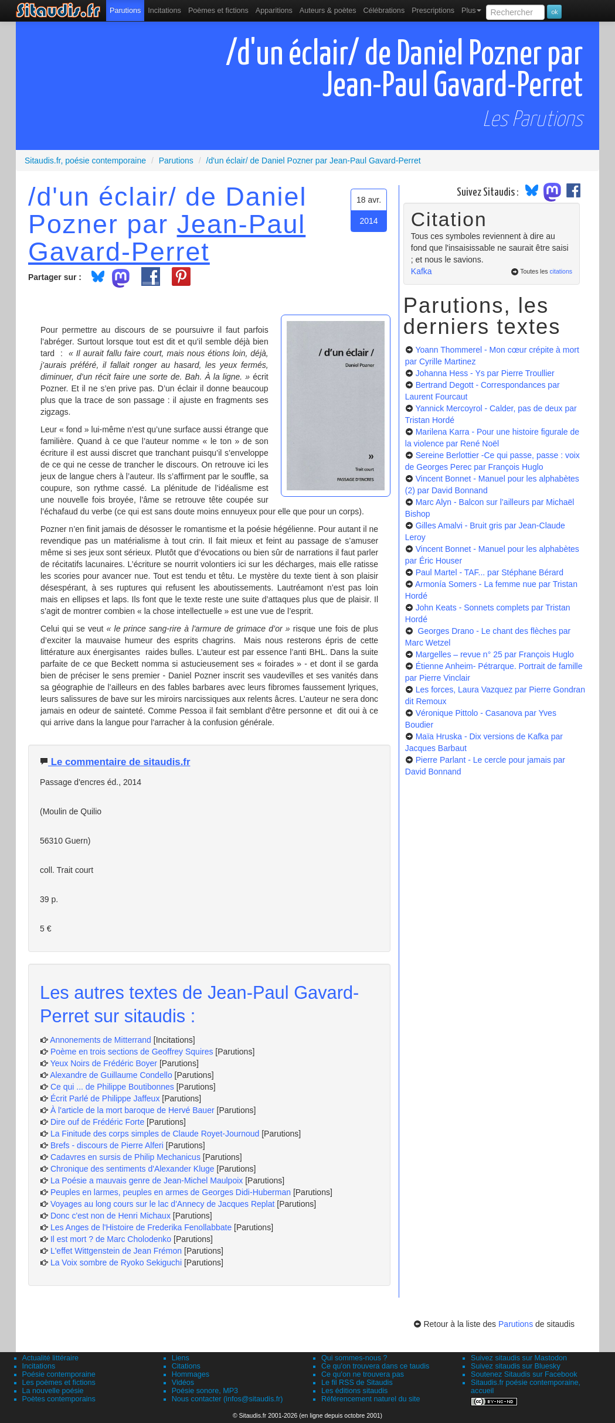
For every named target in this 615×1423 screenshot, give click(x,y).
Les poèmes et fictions (59, 1382)
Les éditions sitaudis (354, 1391)
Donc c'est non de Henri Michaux (110, 1215)
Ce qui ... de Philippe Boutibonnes (112, 1086)
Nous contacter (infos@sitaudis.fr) (227, 1399)
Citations (186, 1366)
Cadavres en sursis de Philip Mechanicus (125, 1157)
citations (560, 271)
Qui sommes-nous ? (354, 1358)
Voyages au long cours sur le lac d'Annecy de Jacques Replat (162, 1204)
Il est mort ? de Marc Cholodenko (110, 1239)
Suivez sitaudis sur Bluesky (515, 1366)
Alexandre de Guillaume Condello (111, 1075)
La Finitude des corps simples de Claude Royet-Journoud (154, 1133)
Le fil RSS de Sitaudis (357, 1382)
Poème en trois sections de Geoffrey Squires (131, 1051)
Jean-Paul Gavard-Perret (166, 237)
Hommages (190, 1374)
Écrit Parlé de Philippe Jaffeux (105, 1098)
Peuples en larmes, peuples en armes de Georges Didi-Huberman (170, 1192)
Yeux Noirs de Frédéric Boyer (103, 1063)
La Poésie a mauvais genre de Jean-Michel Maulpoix (146, 1180)
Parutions (125, 10)
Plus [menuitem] (471, 10)
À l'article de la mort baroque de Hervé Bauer (132, 1110)
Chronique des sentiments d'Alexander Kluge (132, 1168)
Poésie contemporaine (59, 1374)
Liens (180, 1358)
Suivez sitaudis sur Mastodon (519, 1358)
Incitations (39, 1366)
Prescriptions (433, 10)
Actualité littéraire (50, 1358)
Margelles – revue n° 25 (495, 654)
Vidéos (183, 1382)
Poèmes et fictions (218, 10)
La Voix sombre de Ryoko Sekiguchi (116, 1262)
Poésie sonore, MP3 (205, 1391)
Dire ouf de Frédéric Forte (97, 1122)
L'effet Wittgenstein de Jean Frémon (116, 1250)
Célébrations (384, 10)
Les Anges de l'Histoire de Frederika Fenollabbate (141, 1227)
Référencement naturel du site (370, 1399)
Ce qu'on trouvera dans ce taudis (375, 1366)
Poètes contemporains (59, 1399)
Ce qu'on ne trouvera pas (362, 1374)
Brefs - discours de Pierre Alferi (107, 1145)
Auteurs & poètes (328, 10)
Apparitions (274, 10)
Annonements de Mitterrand (100, 1040)
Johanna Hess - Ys (485, 373)
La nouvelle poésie (53, 1391)
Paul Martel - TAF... (489, 572)
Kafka (421, 271)
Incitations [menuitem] (164, 10)
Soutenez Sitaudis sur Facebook (524, 1374)
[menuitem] (125, 10)
